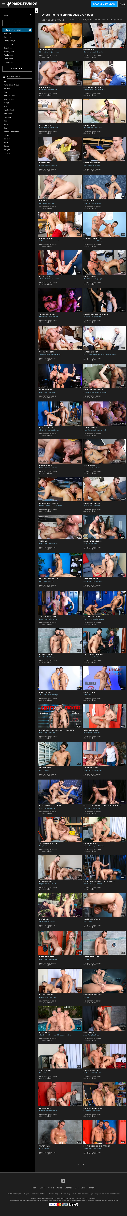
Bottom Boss (45, 163)
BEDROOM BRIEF (46, 881)
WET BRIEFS (44, 541)
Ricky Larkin (51, 808)
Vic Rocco (96, 430)
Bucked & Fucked (91, 503)
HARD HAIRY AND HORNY (50, 806)
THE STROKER (45, 768)
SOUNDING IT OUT (90, 768)
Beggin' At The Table (93, 87)
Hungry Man (89, 125)
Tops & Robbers (46, 352)
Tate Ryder (53, 997)
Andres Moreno (53, 127)
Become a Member (104, 4)
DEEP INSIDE (88, 1032)
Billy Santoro (43, 52)
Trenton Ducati (56, 354)
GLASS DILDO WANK (91, 919)
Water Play (44, 1146)
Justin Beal (96, 165)
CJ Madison (87, 1111)
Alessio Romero (44, 279)
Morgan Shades (88, 127)
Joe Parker (43, 808)
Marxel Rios (87, 52)
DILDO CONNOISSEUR (92, 995)
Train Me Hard (46, 49)
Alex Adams (53, 543)
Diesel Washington (89, 392)
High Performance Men (48, 55)
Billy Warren (52, 203)
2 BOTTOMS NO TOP (47, 616)
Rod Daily (86, 997)
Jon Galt (103, 430)
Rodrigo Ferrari (111, 354)
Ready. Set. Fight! (91, 163)
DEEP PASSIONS (46, 995)
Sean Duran (43, 203)
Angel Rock (43, 581)
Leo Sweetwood (56, 506)
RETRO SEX (44, 919)
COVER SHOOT (45, 692)
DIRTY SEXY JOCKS (47, 957)
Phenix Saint (43, 316)
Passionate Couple (92, 541)
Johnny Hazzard (53, 241)
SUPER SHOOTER (90, 1070)
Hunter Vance (88, 203)
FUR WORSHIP (45, 1108)
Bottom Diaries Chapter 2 (95, 314)
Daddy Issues (89, 276)
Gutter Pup (88, 49)
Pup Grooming (46, 390)
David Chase (87, 354)
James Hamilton (44, 354)
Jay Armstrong (102, 392)
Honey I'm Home (46, 238)
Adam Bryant (87, 165)
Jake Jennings (53, 316)
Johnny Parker (96, 1148)
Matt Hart (54, 468)
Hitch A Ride (45, 87)
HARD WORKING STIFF (92, 1108)
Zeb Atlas (97, 732)
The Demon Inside (47, 314)
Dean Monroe (44, 1111)
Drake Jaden (43, 392)
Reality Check (46, 428)
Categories (17, 69)
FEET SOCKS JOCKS (91, 616)
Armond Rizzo (88, 90)
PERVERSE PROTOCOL (92, 238)
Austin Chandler (97, 52)
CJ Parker (98, 884)
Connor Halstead (99, 90)
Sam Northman (97, 581)
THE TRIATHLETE (90, 465)
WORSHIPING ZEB (90, 730)
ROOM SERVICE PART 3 (93, 390)
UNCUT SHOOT (89, 692)
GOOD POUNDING (90, 579)
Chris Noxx (97, 203)
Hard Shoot (89, 201)
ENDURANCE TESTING (48, 503)
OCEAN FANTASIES (91, 957)
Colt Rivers (43, 241)
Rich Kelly (42, 657)
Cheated (43, 201)
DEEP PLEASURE (46, 654)
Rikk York (86, 619)
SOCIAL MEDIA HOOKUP (93, 654)
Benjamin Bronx (54, 52)
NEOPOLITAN (44, 1032)
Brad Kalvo (53, 1111)
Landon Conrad (44, 468)
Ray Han (51, 581)
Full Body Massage (48, 579)
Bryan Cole (54, 165)
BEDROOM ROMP (90, 843)
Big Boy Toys (45, 276)
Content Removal (113, 1200)
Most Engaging (85, 19)
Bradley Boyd (97, 279)
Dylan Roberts (44, 1148)
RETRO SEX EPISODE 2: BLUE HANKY (99, 881)
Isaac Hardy (53, 732)
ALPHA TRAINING (90, 428)
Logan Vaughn (88, 732)
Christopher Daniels (97, 619)
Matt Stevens (87, 279)
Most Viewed (101, 19)
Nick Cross (96, 468)
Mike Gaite (52, 392)
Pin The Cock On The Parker (96, 1146)
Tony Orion (98, 127)
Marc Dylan (96, 808)
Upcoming (117, 19)
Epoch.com (19, 1200)
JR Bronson (87, 316)
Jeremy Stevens (88, 846)
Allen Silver (43, 1035)
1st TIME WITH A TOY (48, 843)
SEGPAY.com (81, 1200)
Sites (17, 23)
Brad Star (42, 1073)
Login (122, 4)
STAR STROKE (45, 1070)
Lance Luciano (44, 770)
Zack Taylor (50, 657)
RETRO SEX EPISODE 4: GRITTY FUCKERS (56, 730)
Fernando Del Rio (99, 354)
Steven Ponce (88, 657)
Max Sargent (52, 90)
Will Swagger (52, 1035)
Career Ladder (90, 352)
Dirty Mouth (45, 125)
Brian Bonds (53, 619)
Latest (72, 19)
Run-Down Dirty (46, 465)
